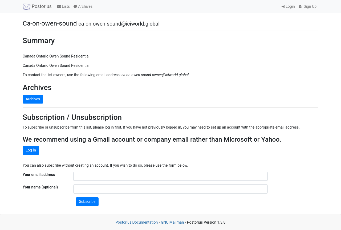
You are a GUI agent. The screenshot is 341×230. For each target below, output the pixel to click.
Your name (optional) (40, 187)
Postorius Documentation (137, 222)
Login (288, 6)
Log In (31, 150)
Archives (83, 6)
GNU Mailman (172, 222)
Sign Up (307, 6)
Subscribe (87, 201)
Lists (63, 6)
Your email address (39, 174)
